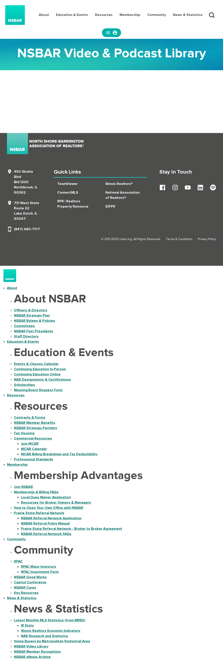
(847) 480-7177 (27, 229)
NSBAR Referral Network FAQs (46, 534)
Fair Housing (24, 433)
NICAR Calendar (34, 449)
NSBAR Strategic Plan (32, 315)
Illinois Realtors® (119, 184)
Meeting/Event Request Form (38, 390)
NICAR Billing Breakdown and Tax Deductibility (59, 454)
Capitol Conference (30, 582)
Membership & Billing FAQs (36, 492)
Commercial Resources (33, 438)
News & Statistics (188, 15)
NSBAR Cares (25, 587)
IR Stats (27, 625)
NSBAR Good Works (30, 577)
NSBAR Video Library (31, 646)
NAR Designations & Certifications (42, 379)
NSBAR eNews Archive (32, 657)
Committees (24, 326)
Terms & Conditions (179, 239)
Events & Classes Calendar (36, 364)
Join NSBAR (23, 487)
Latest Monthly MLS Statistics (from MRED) (49, 620)
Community (156, 15)
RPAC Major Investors (38, 566)
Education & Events (72, 15)
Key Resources (26, 593)
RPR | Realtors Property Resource (72, 203)
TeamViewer (67, 184)
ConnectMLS (67, 192)
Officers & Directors (30, 310)
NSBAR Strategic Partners (35, 428)
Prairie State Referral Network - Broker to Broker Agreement (71, 528)
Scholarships (24, 385)
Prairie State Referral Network (39, 513)
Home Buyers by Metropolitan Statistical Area (52, 641)
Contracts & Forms (29, 417)
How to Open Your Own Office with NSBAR (48, 508)
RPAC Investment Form (40, 572)
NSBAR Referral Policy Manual (45, 523)
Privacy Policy (207, 239)
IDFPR (110, 206)
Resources (104, 15)
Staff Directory (26, 336)
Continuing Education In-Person (40, 369)
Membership (130, 15)
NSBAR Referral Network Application (51, 518)
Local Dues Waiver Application (46, 497)
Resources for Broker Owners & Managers (56, 502)
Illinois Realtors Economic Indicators (50, 630)
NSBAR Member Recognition (37, 651)
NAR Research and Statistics (44, 636)
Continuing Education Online (37, 374)
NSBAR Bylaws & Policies (34, 320)
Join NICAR (30, 443)
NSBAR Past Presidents (33, 331)
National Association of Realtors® (122, 195)
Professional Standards (33, 459)
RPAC (18, 561)
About (44, 15)
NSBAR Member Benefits (34, 422)
